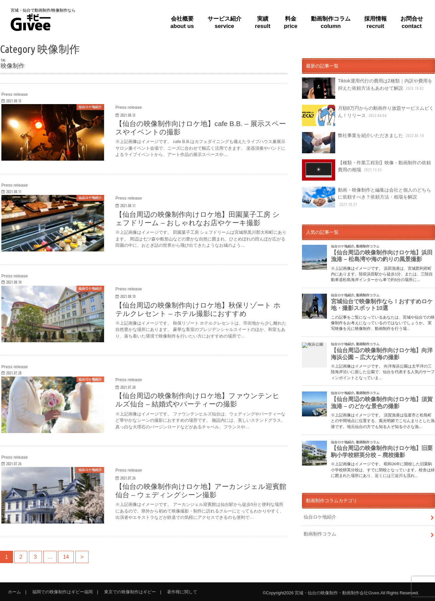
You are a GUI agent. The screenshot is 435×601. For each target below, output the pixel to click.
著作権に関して (182, 591)
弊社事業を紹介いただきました (363, 142)
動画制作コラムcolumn (331, 22)
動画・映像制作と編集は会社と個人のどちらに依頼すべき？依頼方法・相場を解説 (366, 197)
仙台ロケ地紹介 (320, 517)
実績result (262, 22)
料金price (291, 22)
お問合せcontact (411, 22)
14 (66, 557)
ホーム (14, 591)
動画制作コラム (320, 533)
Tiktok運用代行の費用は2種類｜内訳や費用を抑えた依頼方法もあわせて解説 (367, 88)
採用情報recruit (375, 22)
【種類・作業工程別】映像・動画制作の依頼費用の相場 (366, 170)
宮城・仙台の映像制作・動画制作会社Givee (337, 592)
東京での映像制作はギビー (130, 591)
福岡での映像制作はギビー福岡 (62, 591)
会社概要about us (182, 22)
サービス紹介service (224, 22)
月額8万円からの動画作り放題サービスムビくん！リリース (367, 115)
